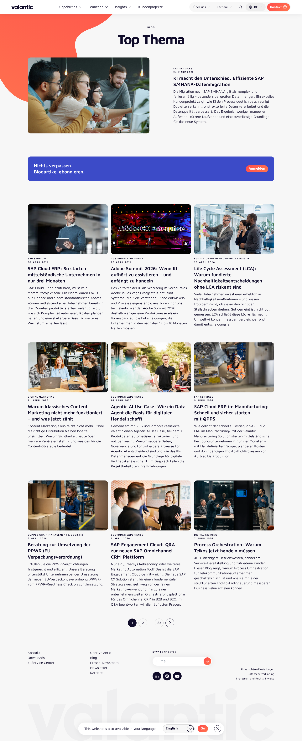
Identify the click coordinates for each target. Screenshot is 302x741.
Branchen (98, 7)
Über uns (202, 7)
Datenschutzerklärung (261, 673)
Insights (123, 7)
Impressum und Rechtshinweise (255, 678)
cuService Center (41, 663)
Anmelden (257, 168)
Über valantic (100, 653)
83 (159, 623)
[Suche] (240, 7)
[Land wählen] (179, 728)
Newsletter (98, 668)
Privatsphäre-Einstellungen (257, 669)
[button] (256, 7)
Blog (93, 658)
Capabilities (70, 7)
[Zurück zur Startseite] (22, 7)
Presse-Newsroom (104, 663)
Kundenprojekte (150, 7)
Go (202, 728)
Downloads (36, 658)
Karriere (224, 7)
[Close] (217, 728)
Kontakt (278, 7)
